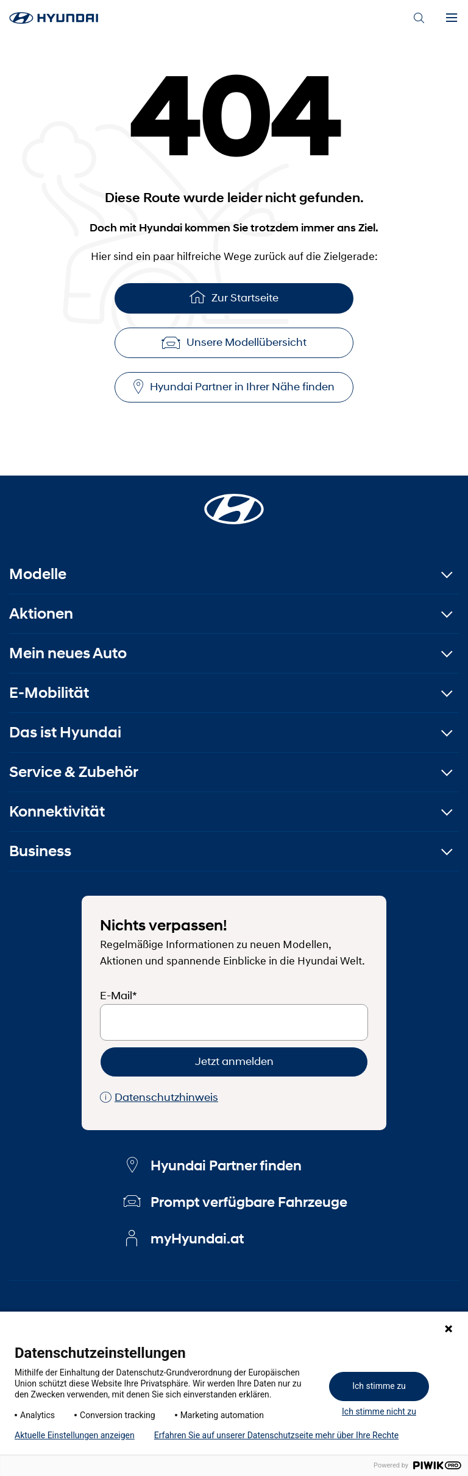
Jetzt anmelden (234, 1061)
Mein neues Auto (68, 653)
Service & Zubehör (73, 771)
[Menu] (451, 18)
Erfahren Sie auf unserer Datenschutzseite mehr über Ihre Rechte (276, 1435)
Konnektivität (57, 811)
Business (40, 851)
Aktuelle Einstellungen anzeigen (75, 1435)
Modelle (37, 573)
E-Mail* (118, 995)
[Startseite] (234, 501)
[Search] (418, 18)
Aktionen (41, 613)
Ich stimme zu (379, 1386)
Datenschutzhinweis (159, 1097)
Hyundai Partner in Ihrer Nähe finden (234, 387)
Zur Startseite (234, 297)
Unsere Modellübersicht (234, 342)
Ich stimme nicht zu (379, 1411)
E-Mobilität (49, 692)
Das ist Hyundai (65, 732)
